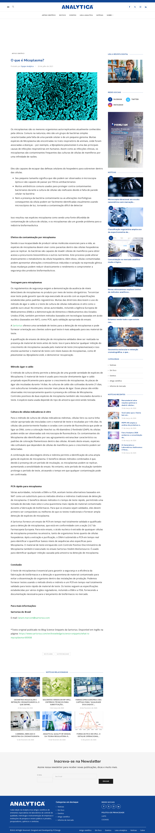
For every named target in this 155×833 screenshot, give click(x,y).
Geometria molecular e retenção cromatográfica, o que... (123, 351)
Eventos (72, 15)
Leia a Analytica (86, 15)
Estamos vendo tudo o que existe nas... (123, 320)
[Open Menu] (8, 7)
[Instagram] (140, 7)
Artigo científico (49, 15)
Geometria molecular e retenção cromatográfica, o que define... (25, 702)
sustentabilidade (63, 654)
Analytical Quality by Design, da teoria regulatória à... (57, 735)
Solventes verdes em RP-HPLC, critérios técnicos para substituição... (57, 702)
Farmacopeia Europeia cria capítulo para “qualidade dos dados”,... (88, 702)
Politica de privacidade (113, 812)
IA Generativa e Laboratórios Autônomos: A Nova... (132, 447)
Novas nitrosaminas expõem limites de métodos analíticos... (124, 290)
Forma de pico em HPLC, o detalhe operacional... (88, 735)
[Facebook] (129, 7)
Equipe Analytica (27, 66)
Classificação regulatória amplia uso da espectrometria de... (125, 230)
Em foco (62, 15)
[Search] (13, 7)
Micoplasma (48, 654)
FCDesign (57, 830)
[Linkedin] (146, 7)
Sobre (109, 15)
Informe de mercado (118, 386)
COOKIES (105, 819)
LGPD (104, 816)
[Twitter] (135, 7)
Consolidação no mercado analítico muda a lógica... (124, 261)
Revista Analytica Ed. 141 (123, 79)
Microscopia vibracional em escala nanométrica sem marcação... (123, 200)
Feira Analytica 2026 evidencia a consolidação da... (132, 435)
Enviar (106, 781)
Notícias (99, 15)
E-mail (39, 775)
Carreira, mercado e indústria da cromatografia (25, 735)
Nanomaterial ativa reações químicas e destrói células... (129, 402)
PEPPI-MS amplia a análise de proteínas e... (131, 424)
